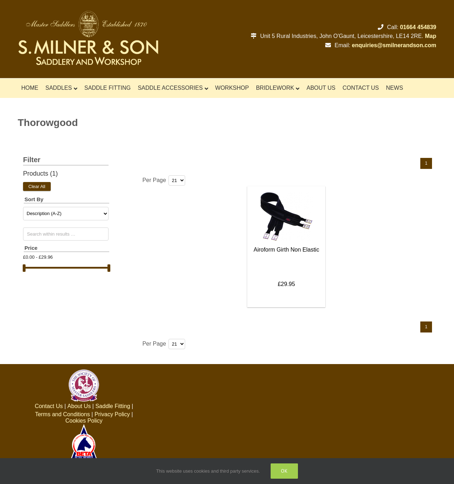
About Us (79, 406)
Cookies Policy (84, 421)
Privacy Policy (112, 414)
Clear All (36, 186)
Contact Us (49, 406)
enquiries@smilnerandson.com (394, 45)
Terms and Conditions (62, 414)
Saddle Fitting (112, 406)
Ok (284, 471)
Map (430, 36)
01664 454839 (418, 27)
